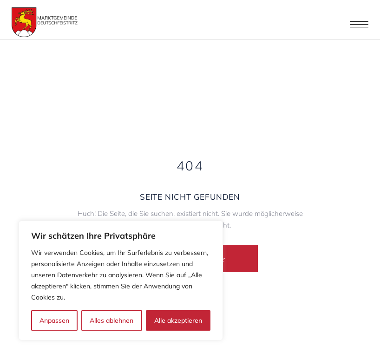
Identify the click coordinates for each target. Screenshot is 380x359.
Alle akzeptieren (178, 320)
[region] (121, 280)
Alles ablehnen (111, 320)
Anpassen (54, 320)
